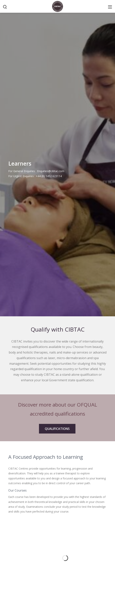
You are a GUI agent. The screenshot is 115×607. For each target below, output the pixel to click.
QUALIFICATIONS (57, 429)
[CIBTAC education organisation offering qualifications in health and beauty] (57, 6)
